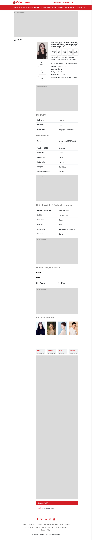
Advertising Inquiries (58, 525)
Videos (67, 7)
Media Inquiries (31, 528)
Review (54, 7)
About (28, 525)
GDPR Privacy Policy (58, 528)
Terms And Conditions (40, 530)
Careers (46, 525)
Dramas (36, 7)
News (20, 7)
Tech (84, 7)
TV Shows (43, 7)
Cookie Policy (44, 528)
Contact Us (37, 525)
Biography (60, 7)
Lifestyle (73, 7)
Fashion (79, 7)
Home (16, 7)
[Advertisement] (46, 24)
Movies (49, 7)
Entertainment (28, 7)
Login (39, 508)
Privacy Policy (55, 530)
